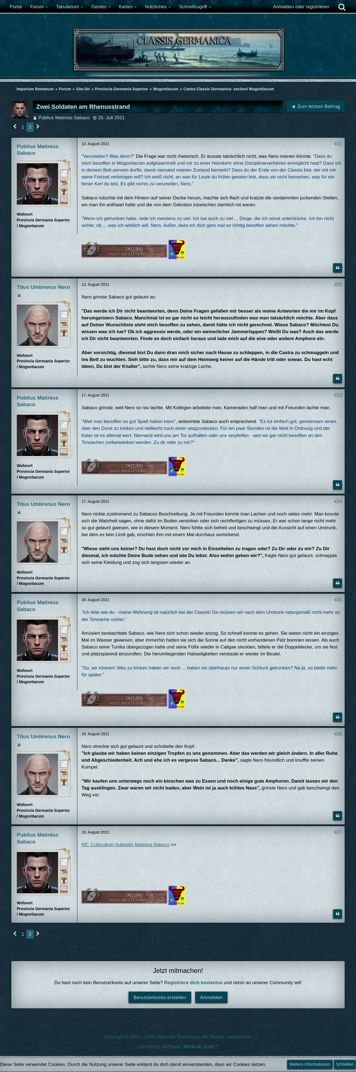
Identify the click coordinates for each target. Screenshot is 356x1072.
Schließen (345, 1064)
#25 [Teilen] (338, 600)
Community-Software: (178, 1046)
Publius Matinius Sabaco (64, 117)
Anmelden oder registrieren (301, 6)
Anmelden (211, 997)
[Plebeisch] (64, 182)
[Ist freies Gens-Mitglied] (64, 191)
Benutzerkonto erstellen (160, 997)
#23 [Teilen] (338, 395)
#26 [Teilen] (338, 734)
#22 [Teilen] (338, 284)
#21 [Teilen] (338, 143)
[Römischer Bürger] (64, 173)
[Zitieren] (337, 267)
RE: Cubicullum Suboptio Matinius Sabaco (125, 844)
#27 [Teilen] (338, 832)
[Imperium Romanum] (178, 52)
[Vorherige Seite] (15, 127)
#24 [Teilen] (338, 501)
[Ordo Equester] (64, 200)
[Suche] (341, 7)
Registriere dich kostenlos (193, 982)
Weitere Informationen (309, 1064)
